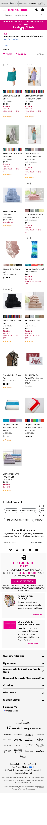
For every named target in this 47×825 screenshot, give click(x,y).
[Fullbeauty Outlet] (23, 756)
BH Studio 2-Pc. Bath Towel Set (12, 156)
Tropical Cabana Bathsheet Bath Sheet (12, 428)
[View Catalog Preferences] (36, 614)
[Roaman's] (14, 3)
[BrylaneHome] (29, 751)
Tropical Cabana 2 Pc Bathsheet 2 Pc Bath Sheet (34, 428)
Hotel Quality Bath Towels (17, 520)
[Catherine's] (23, 3)
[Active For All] (40, 745)
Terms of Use (29, 764)
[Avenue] (32, 3)
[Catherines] (40, 734)
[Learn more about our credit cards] (33, 643)
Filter (7, 54)
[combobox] (23, 15)
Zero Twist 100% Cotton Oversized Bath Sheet (34, 157)
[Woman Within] (18, 734)
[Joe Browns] (41, 3)
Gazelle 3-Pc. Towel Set (12, 378)
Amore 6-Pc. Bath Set (34, 323)
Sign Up (36, 542)
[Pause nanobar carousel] (21, 29)
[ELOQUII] (18, 745)
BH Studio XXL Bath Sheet (12, 98)
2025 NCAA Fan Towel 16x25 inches (34, 379)
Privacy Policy (15, 764)
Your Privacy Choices (22, 767)
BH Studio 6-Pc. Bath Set (12, 323)
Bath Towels (11, 510)
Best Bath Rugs (29, 510)
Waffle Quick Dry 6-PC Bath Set (12, 477)
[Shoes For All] (18, 751)
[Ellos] (40, 739)
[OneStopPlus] (4, 3)
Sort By (21, 54)
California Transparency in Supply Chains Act (22, 770)
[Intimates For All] (7, 751)
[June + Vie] (7, 745)
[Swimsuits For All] (29, 745)
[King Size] (40, 751)
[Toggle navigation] (5, 9)
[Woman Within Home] (18, 9)
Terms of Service (25, 789)
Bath (7, 45)
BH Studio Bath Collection (12, 214)
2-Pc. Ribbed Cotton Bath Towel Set (34, 217)
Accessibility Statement (23, 773)
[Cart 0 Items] (42, 9)
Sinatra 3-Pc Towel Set (12, 272)
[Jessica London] (7, 739)
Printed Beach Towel (34, 270)
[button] (36, 9)
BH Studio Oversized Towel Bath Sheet (34, 98)
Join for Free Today (12, 39)
